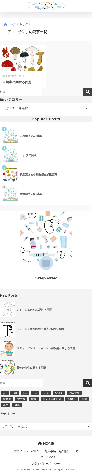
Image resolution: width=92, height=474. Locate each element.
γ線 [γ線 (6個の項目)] (35, 393)
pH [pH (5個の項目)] (4, 393)
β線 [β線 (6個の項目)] (25, 393)
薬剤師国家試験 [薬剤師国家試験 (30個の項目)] (52, 399)
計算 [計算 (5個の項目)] (17, 404)
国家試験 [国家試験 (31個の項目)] (74, 393)
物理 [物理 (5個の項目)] (34, 399)
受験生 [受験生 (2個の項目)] (59, 393)
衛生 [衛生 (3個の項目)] (5, 404)
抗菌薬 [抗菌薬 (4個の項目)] (7, 399)
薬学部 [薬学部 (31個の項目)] (71, 399)
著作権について (68, 451)
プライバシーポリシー (28, 451)
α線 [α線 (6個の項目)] (15, 393)
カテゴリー (7, 413)
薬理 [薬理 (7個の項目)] (84, 399)
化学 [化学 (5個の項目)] (46, 393)
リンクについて (46, 456)
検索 (87, 92)
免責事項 (50, 451)
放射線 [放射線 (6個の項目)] (21, 399)
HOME (46, 443)
